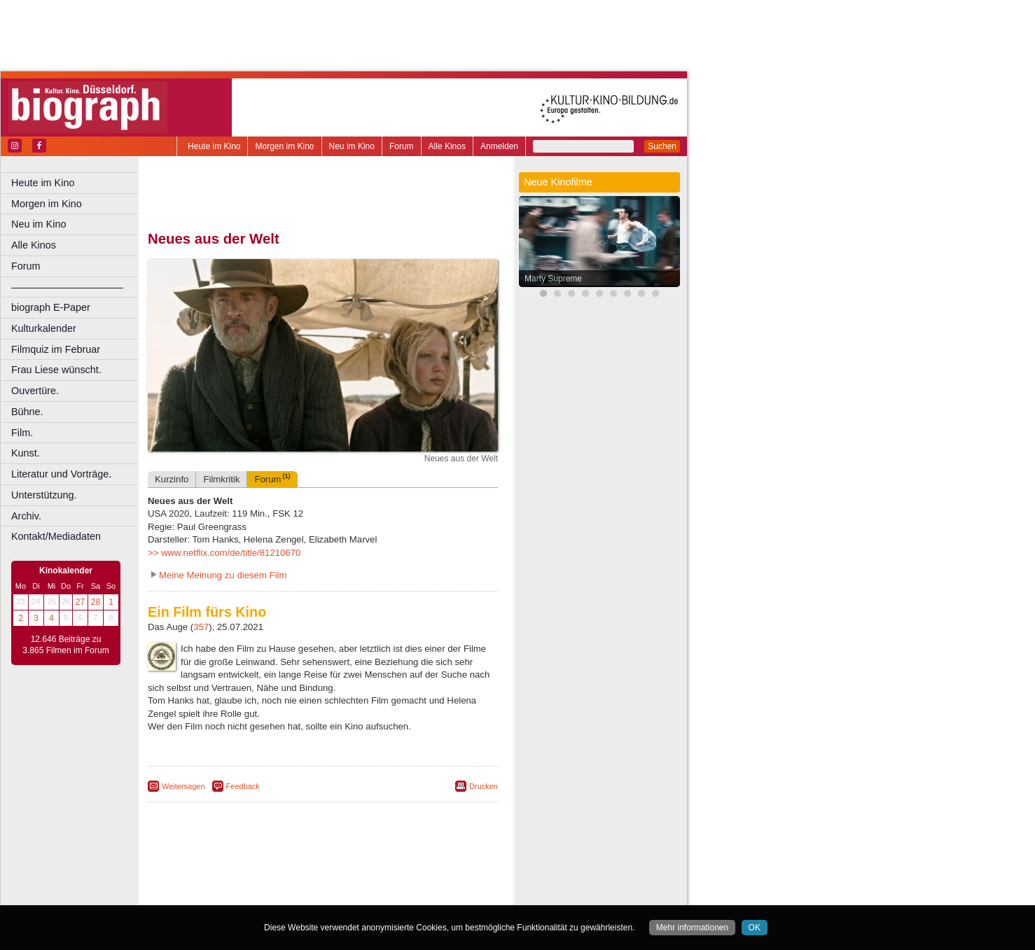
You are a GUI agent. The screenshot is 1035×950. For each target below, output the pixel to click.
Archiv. (26, 516)
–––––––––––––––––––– (67, 287)
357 (201, 627)
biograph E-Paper (50, 307)
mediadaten (432, 871)
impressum (330, 871)
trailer (322, 883)
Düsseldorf (385, 895)
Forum (401, 146)
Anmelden (499, 146)
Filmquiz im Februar (55, 349)
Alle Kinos (447, 146)
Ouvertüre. (35, 390)
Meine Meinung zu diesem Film (223, 575)
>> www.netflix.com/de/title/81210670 (224, 552)
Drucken (483, 786)
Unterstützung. (44, 495)
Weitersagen (183, 786)
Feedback (243, 786)
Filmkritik (221, 479)
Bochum (215, 895)
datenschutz (380, 871)
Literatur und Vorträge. (61, 474)
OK (754, 927)
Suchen (662, 146)
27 (80, 602)
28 (95, 602)
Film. (22, 432)
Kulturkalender (43, 328)
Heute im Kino (214, 146)
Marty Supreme (553, 279)
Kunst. (25, 453)
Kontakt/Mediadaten (56, 536)
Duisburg (426, 895)
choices (248, 883)
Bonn (246, 895)
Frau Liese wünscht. (56, 369)
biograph (210, 883)
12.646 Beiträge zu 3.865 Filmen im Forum (65, 644)
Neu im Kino (352, 146)
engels (281, 883)
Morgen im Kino (284, 146)
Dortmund (341, 895)
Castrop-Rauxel (289, 895)
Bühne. (27, 411)
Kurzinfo (171, 479)
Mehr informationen (692, 927)
